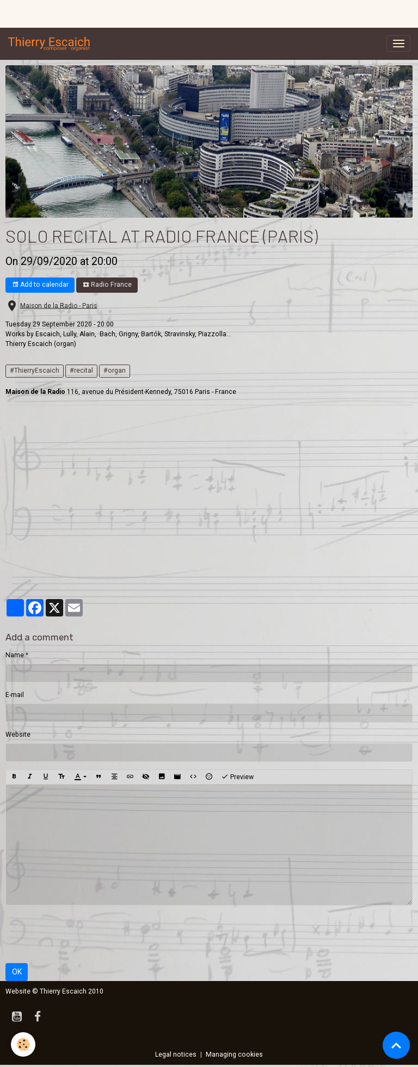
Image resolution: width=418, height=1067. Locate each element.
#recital (81, 370)
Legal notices (175, 1054)
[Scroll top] (396, 1045)
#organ (114, 370)
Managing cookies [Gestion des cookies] (234, 1054)
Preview (237, 777)
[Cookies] (23, 1044)
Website (17, 734)
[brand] (51, 43)
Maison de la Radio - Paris (58, 305)
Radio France (107, 285)
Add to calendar (40, 285)
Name (14, 655)
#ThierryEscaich (34, 370)
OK (17, 971)
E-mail (14, 695)
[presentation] (88, 934)
